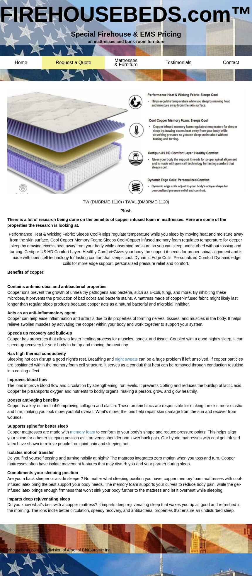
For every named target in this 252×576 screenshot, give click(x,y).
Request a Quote (73, 63)
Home (21, 63)
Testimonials (178, 63)
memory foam (82, 432)
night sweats (126, 359)
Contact (231, 63)
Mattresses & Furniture (125, 61)
